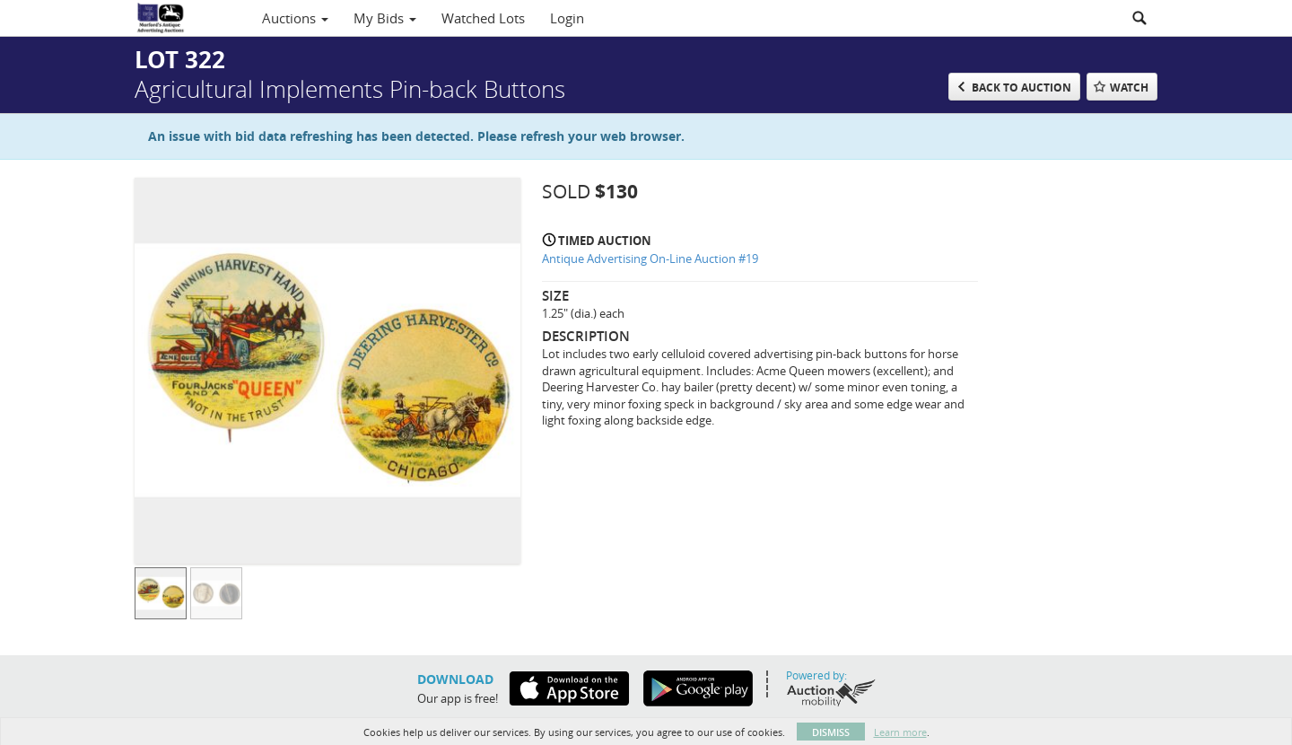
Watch (1129, 87)
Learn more (900, 732)
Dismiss (831, 732)
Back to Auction (1021, 87)
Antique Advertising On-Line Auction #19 (650, 258)
